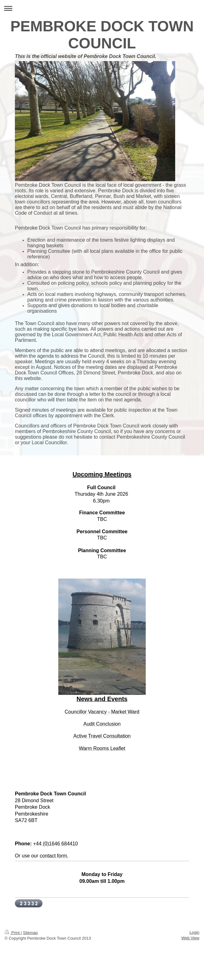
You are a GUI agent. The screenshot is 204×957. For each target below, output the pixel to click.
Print (13, 932)
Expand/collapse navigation (102, 8)
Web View (190, 938)
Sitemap (30, 932)
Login (194, 932)
